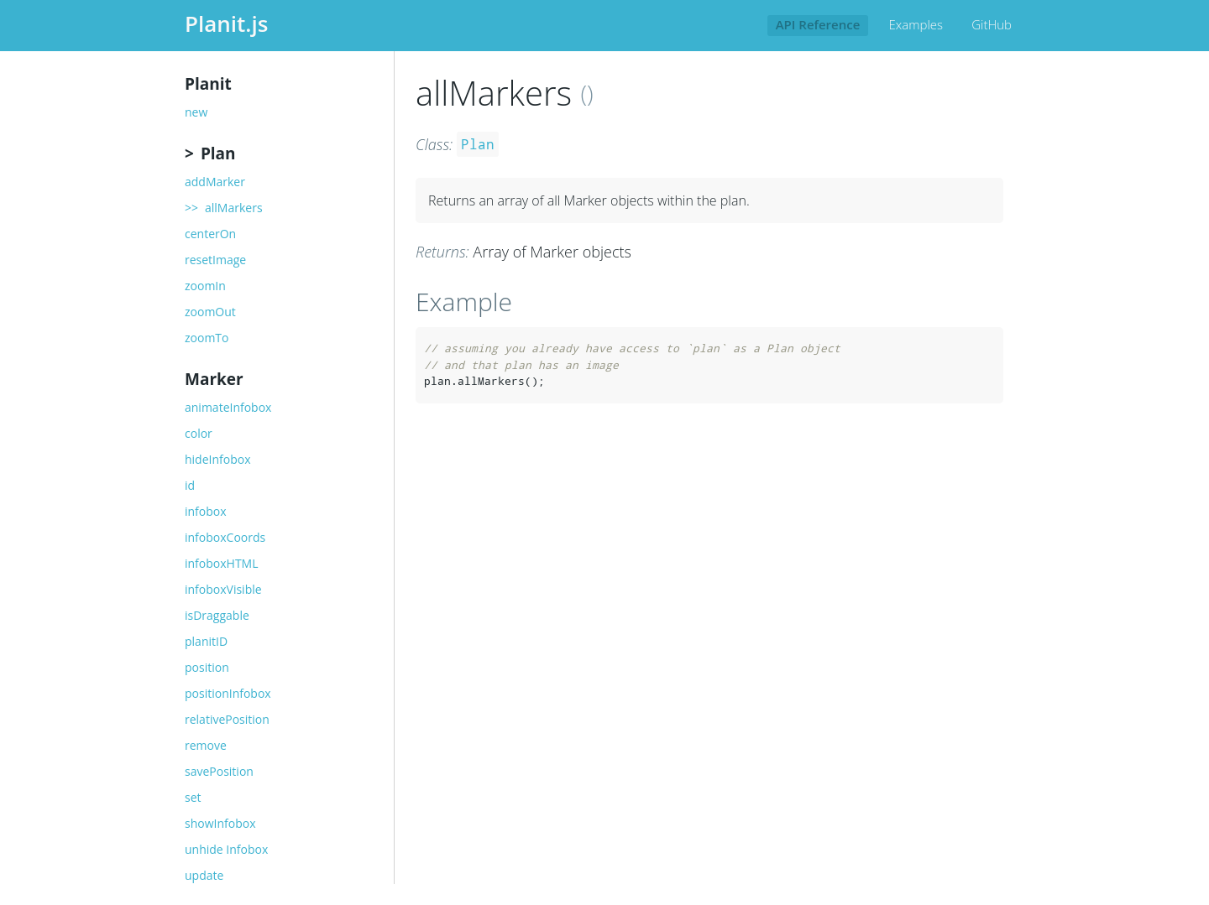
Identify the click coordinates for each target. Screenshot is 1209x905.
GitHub (991, 24)
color (198, 433)
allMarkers (234, 208)
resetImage (215, 260)
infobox (206, 511)
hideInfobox (218, 459)
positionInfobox (228, 693)
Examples (916, 24)
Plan (218, 153)
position (207, 667)
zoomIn (205, 286)
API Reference (818, 24)
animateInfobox (228, 407)
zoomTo (207, 338)
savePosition (219, 771)
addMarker (215, 182)
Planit (208, 84)
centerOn (210, 234)
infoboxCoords (225, 537)
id (190, 485)
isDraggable (217, 615)
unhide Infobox (226, 849)
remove (206, 745)
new (196, 112)
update (204, 875)
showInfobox (220, 823)
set (193, 797)
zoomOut (210, 312)
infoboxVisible (223, 589)
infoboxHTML (222, 563)
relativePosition (227, 719)
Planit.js (226, 23)
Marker (214, 379)
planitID (206, 641)
